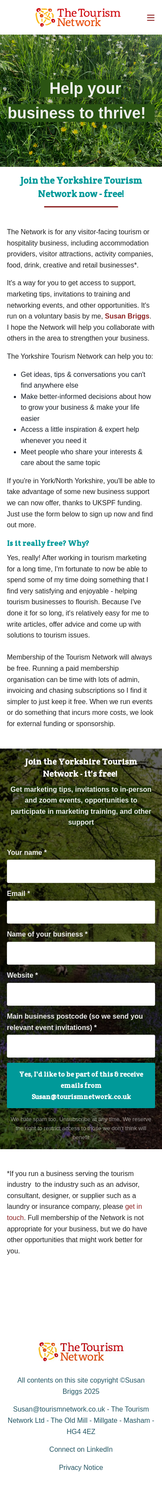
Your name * (27, 852)
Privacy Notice (81, 1467)
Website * (22, 975)
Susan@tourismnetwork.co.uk (59, 1409)
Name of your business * (47, 934)
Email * (18, 893)
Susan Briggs (127, 316)
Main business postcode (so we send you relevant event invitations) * (75, 1022)
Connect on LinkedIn (81, 1449)
